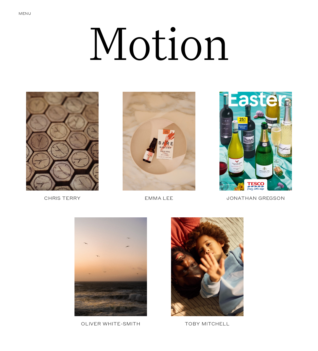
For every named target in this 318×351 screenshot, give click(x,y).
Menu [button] (25, 13)
